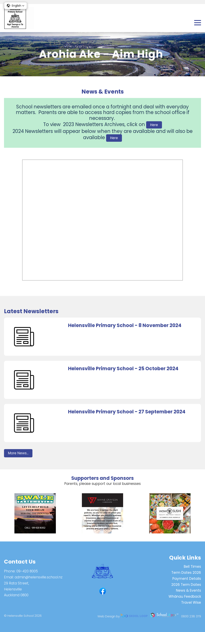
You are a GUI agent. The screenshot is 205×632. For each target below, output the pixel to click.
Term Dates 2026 (186, 572)
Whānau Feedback (185, 596)
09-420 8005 (27, 571)
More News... (18, 453)
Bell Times (192, 566)
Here (154, 124)
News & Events (188, 590)
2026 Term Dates (186, 584)
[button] (15, 5)
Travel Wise (191, 602)
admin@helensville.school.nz (38, 577)
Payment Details (186, 578)
